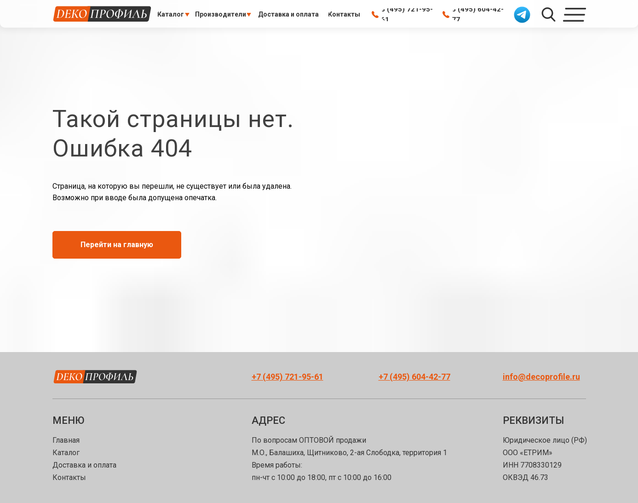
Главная (66, 440)
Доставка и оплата (84, 465)
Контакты (69, 477)
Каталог (66, 452)
